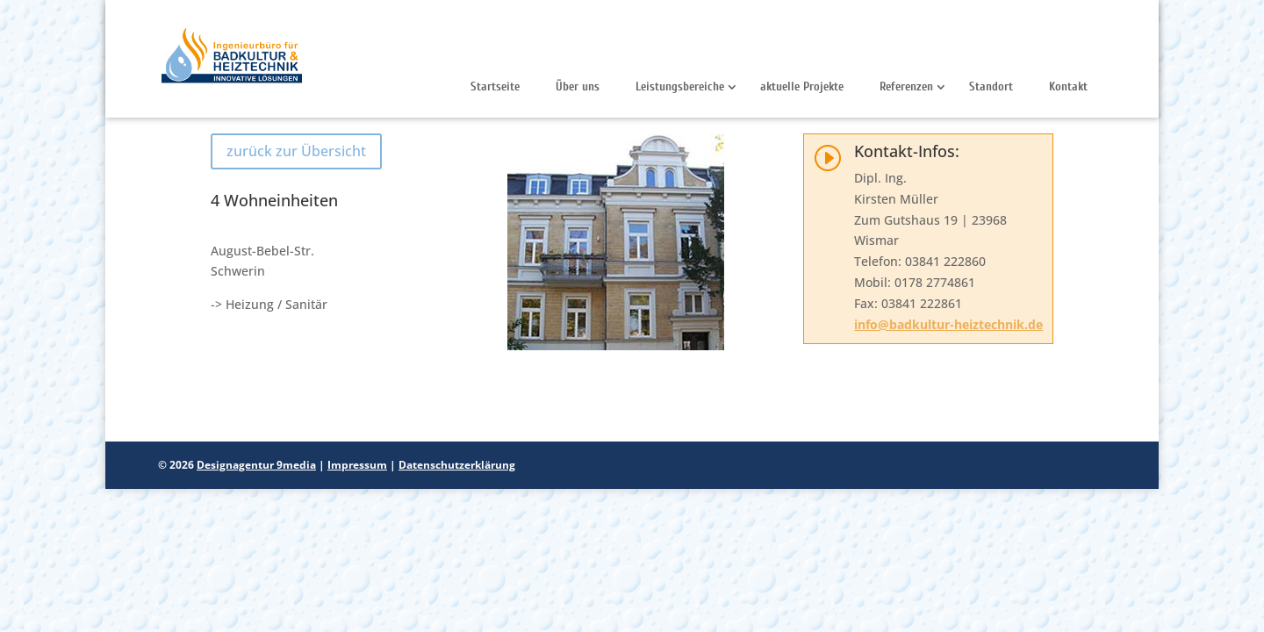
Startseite (495, 86)
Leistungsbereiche (680, 86)
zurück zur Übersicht (296, 151)
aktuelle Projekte (802, 86)
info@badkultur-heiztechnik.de (948, 324)
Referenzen (906, 86)
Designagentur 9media (256, 464)
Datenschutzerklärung (457, 464)
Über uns (578, 86)
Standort (991, 86)
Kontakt (1068, 86)
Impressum (357, 464)
